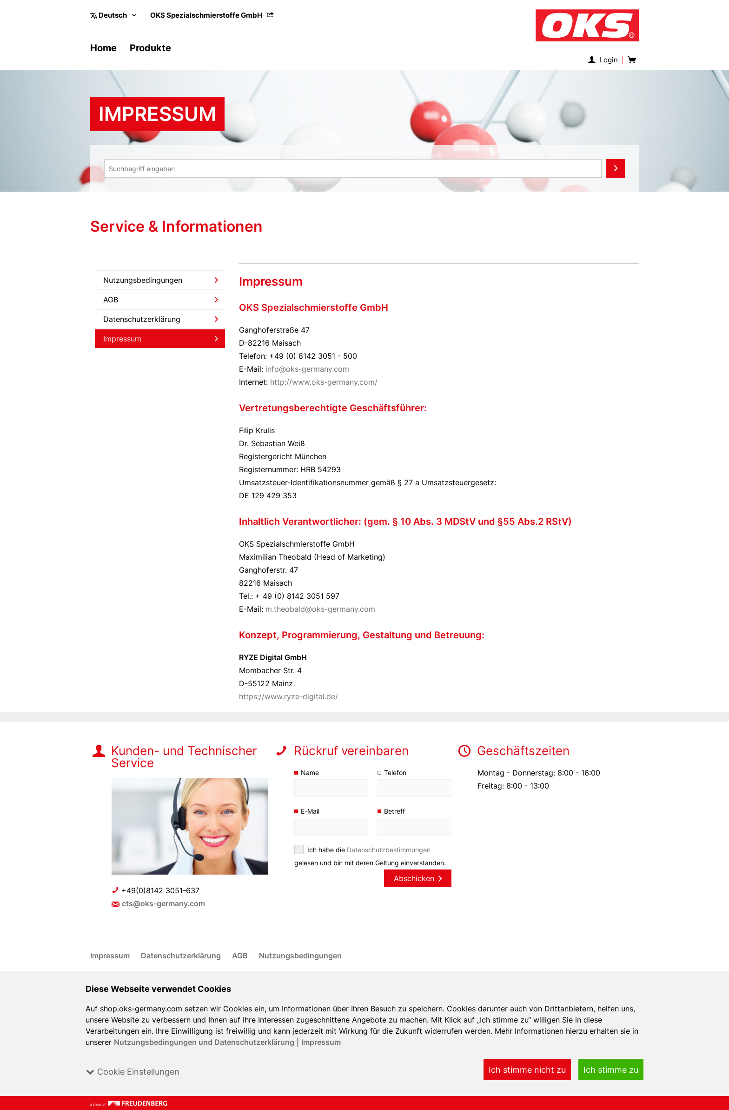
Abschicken (417, 878)
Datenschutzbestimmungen (389, 850)
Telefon (395, 772)
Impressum (321, 1042)
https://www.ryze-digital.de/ (288, 696)
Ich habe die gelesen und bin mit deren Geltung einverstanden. (370, 856)
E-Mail (310, 811)
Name (310, 772)
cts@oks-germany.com (164, 903)
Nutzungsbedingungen (160, 280)
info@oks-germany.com (307, 369)
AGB (160, 299)
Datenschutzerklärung (160, 319)
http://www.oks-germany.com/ (324, 382)
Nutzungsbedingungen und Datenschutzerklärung (204, 1042)
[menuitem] (212, 15)
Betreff (394, 811)
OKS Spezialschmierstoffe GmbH (212, 15)
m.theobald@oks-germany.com (320, 609)
